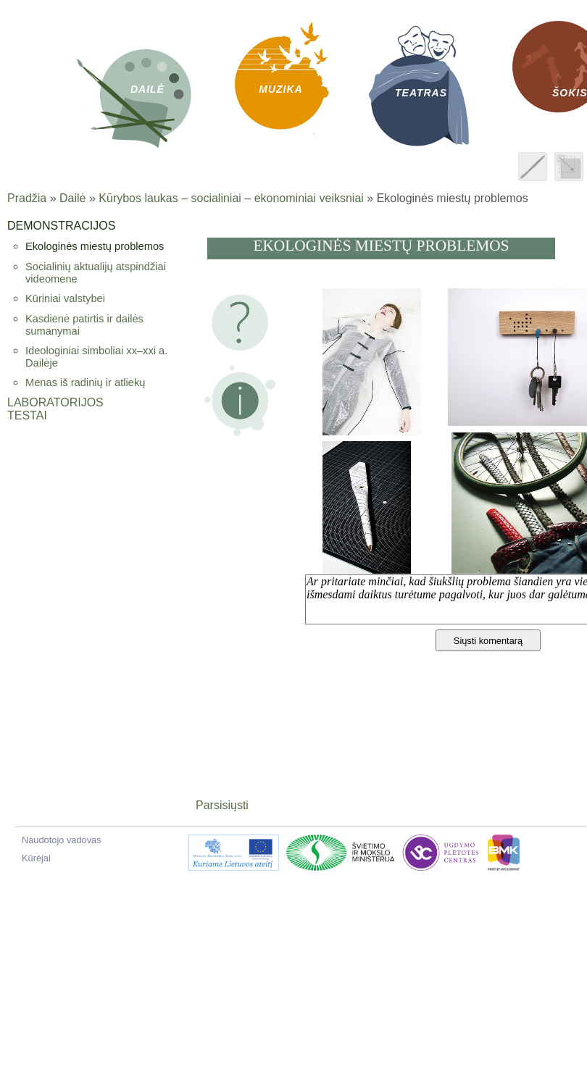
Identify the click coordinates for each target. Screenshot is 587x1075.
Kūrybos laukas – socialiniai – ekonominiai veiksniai (231, 198)
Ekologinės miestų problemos (94, 246)
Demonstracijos (61, 225)
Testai (27, 415)
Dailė (72, 198)
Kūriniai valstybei (65, 298)
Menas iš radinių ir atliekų (85, 382)
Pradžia (26, 198)
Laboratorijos (55, 402)
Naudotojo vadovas (61, 840)
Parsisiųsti (222, 805)
